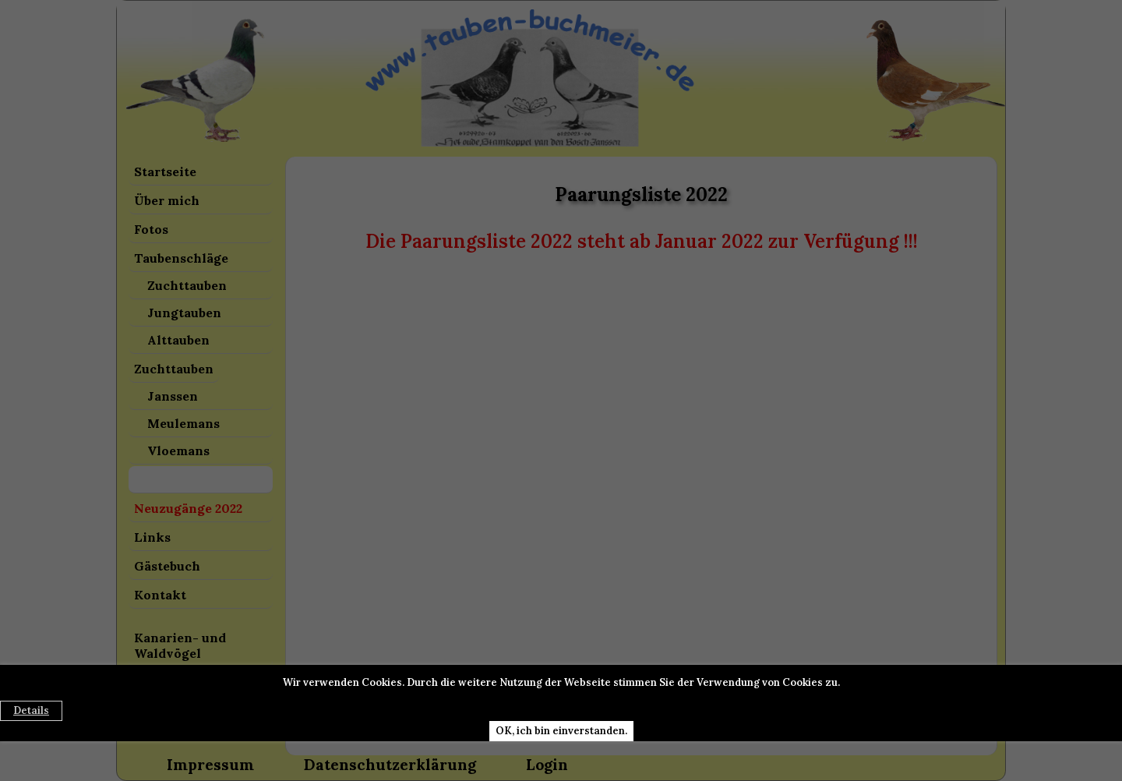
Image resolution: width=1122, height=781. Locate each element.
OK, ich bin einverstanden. (561, 730)
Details (31, 710)
